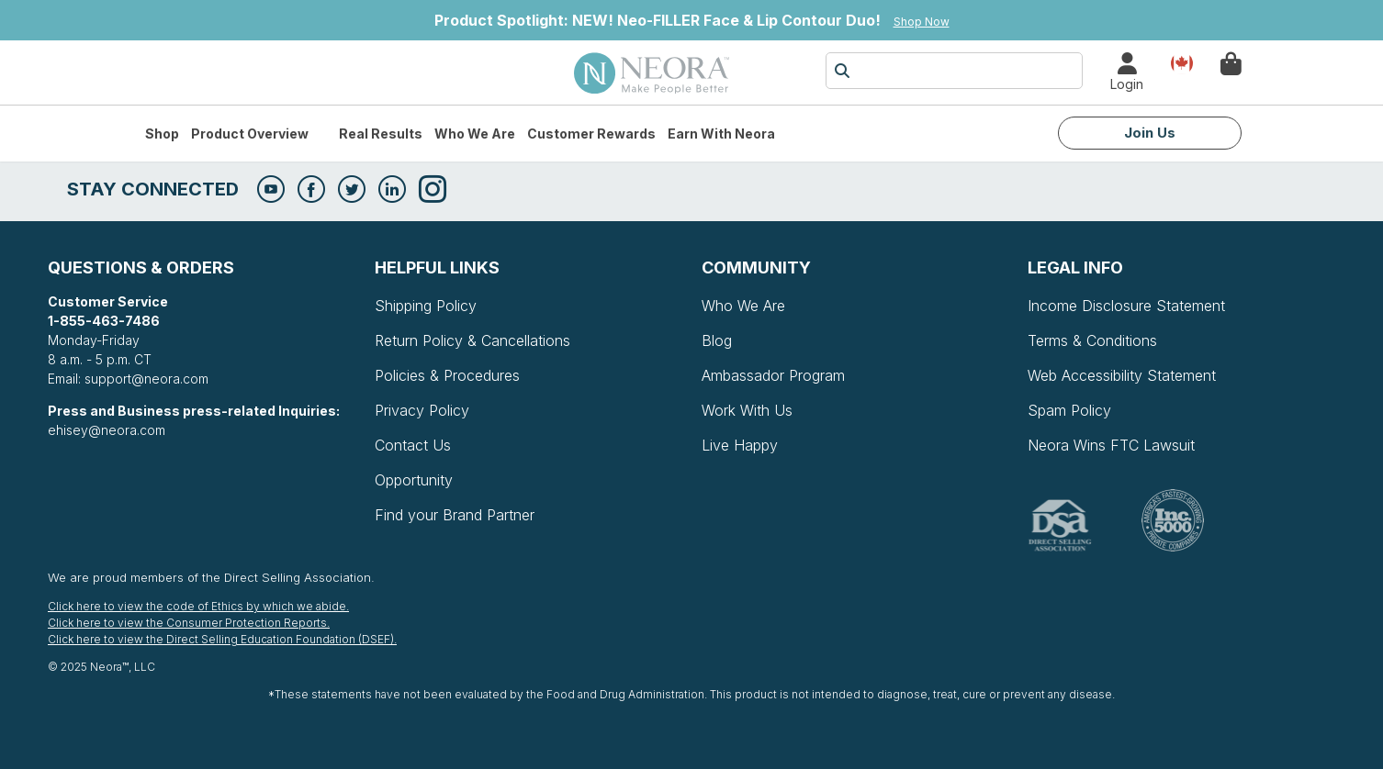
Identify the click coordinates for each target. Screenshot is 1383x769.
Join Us (1149, 132)
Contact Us (413, 445)
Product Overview (250, 133)
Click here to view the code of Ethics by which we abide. (198, 606)
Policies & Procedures (447, 375)
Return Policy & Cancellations (472, 340)
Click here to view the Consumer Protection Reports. (189, 623)
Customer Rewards (591, 133)
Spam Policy (1069, 410)
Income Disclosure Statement (1126, 305)
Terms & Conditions (1092, 340)
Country (1182, 62)
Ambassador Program (773, 375)
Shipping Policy (426, 305)
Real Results (380, 133)
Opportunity (414, 480)
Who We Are (474, 133)
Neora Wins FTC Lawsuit (1111, 445)
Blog (717, 340)
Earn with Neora (721, 133)
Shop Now (922, 21)
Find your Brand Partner (454, 515)
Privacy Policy (422, 410)
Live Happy (740, 445)
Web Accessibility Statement (1122, 375)
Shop (162, 133)
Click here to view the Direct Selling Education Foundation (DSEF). (222, 639)
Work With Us (747, 410)
